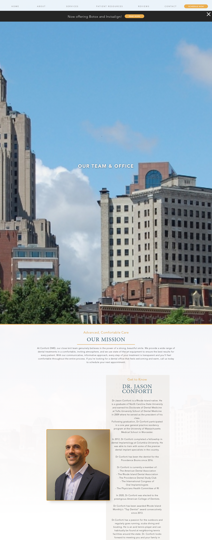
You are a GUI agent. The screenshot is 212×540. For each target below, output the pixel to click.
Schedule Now (196, 6)
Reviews (144, 6)
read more (134, 16)
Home (15, 6)
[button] (41, 6)
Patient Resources (109, 6)
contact (171, 6)
